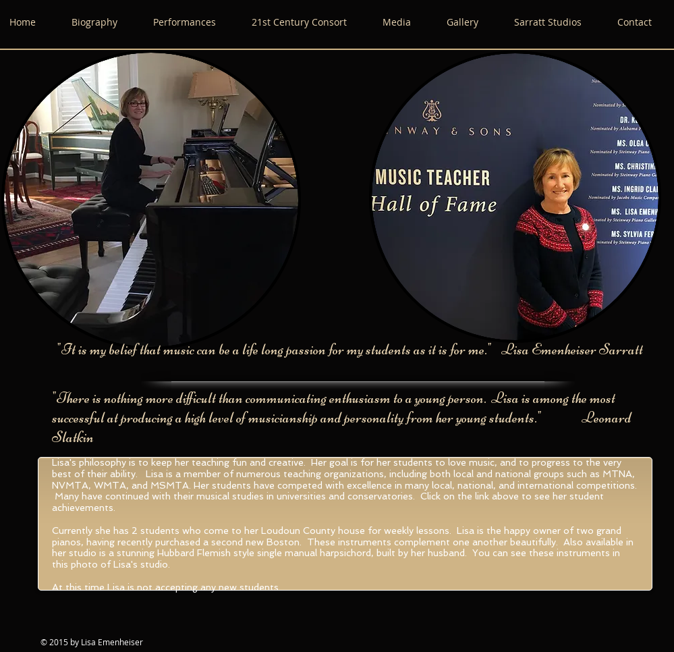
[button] (408, 21)
